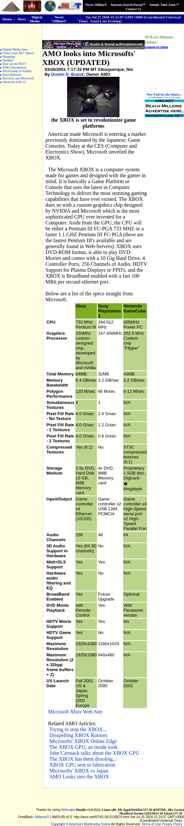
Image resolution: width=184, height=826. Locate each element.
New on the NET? (14, 64)
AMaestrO (42, 817)
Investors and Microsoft (18, 78)
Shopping (9, 56)
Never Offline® (96, 5)
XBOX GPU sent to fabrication (82, 765)
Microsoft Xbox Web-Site (75, 711)
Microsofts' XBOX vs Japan (78, 770)
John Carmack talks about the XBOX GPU (94, 753)
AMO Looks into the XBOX (79, 776)
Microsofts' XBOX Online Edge (83, 741)
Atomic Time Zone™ (164, 5)
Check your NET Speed (18, 53)
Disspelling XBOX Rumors (78, 735)
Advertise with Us (14, 82)
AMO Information (14, 67)
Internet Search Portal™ (128, 5)
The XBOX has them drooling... (83, 759)
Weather (7, 60)
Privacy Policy (172, 824)
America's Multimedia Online (89, 824)
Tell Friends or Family (17, 71)
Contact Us (133, 9)
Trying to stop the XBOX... (78, 729)
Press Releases (12, 74)
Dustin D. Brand (67, 74)
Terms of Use (151, 824)
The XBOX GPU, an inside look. (84, 747)
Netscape (68, 810)
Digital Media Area (15, 49)
